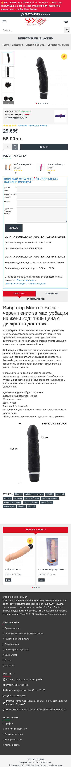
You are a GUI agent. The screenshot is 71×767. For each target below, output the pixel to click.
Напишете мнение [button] (38, 125)
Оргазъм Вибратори (35, 45)
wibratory (18, 498)
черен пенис (9, 506)
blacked (18, 494)
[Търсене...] (67, 30)
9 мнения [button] (22, 125)
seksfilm (50, 494)
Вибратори (17, 45)
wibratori (60, 494)
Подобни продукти (35, 530)
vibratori (31, 506)
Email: (7, 201)
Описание (19, 294)
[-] (15, 148)
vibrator (21, 506)
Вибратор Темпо (12, 569)
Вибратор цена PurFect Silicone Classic (24, 164)
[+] (15, 145)
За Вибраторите (36, 299)
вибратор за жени (49, 498)
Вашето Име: (10, 188)
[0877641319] (30, 14)
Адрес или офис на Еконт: (9, 211)
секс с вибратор (30, 502)
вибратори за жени (12, 502)
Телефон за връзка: (10, 195)
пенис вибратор (32, 498)
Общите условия (26, 280)
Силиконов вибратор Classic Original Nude (52, 569)
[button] (36, 103)
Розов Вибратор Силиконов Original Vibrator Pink (57, 164)
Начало (5, 44)
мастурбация (46, 502)
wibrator (7, 498)
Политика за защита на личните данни (25, 283)
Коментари (52, 294)
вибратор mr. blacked (34, 494)
